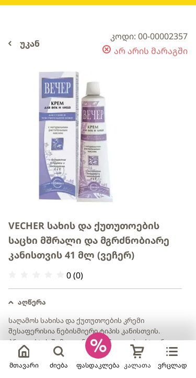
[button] (95, 302)
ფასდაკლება (98, 365)
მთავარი (24, 357)
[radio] (12, 275)
